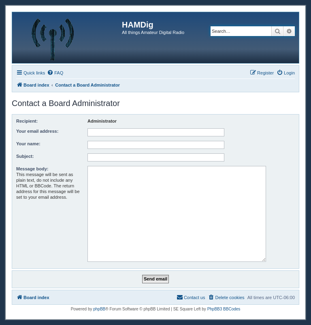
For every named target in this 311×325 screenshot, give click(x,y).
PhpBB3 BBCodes (224, 309)
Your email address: (37, 131)
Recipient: (27, 121)
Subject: (25, 156)
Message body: (32, 168)
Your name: (28, 143)
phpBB (99, 309)
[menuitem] (55, 73)
